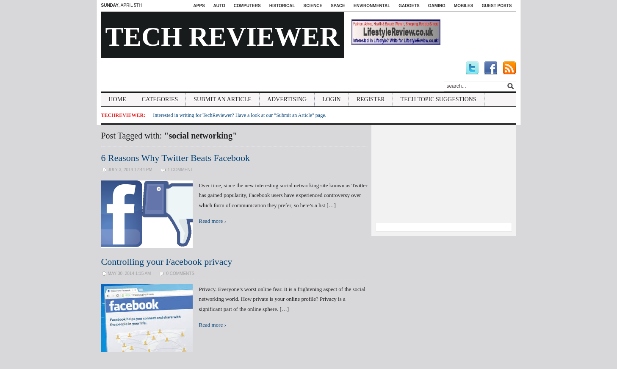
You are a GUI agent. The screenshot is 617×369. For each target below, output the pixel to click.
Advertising (287, 99)
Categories (160, 99)
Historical (282, 5)
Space (338, 5)
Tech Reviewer (222, 37)
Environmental (372, 5)
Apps (199, 5)
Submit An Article (223, 99)
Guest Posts (496, 5)
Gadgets (408, 5)
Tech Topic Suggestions (438, 99)
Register (371, 99)
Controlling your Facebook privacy (166, 261)
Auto (219, 5)
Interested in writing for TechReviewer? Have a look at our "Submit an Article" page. (239, 115)
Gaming (436, 5)
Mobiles (463, 5)
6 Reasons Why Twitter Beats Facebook (175, 158)
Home (117, 99)
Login (331, 99)
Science (313, 5)
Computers (247, 5)
